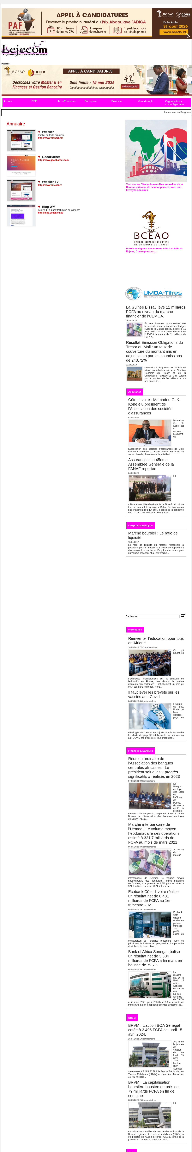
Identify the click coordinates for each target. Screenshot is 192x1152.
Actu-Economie (67, 101)
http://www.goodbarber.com (53, 160)
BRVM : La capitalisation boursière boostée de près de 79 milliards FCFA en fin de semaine (153, 1089)
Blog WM (48, 206)
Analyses (167, 629)
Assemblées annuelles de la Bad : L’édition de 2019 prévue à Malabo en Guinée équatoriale (155, 198)
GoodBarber (51, 157)
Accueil (8, 101)
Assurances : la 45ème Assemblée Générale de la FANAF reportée (151, 464)
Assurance (134, 391)
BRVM (132, 1017)
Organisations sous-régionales (174, 103)
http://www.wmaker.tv (50, 185)
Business (117, 101)
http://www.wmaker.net (50, 137)
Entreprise (91, 101)
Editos (152, 629)
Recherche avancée (135, 620)
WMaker (48, 132)
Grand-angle (145, 101)
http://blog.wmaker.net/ (50, 212)
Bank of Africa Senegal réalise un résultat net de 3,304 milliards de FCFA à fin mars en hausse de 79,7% (155, 958)
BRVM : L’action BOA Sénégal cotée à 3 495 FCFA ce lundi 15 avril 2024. (155, 1029)
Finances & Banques (140, 750)
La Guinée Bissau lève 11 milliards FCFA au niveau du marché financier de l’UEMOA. (156, 311)
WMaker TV (50, 182)
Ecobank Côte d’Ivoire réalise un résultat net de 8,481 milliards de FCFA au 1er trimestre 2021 (153, 898)
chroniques (135, 629)
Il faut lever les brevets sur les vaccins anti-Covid (154, 694)
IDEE (34, 101)
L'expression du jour (140, 525)
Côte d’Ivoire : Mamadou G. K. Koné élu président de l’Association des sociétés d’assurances (154, 406)
